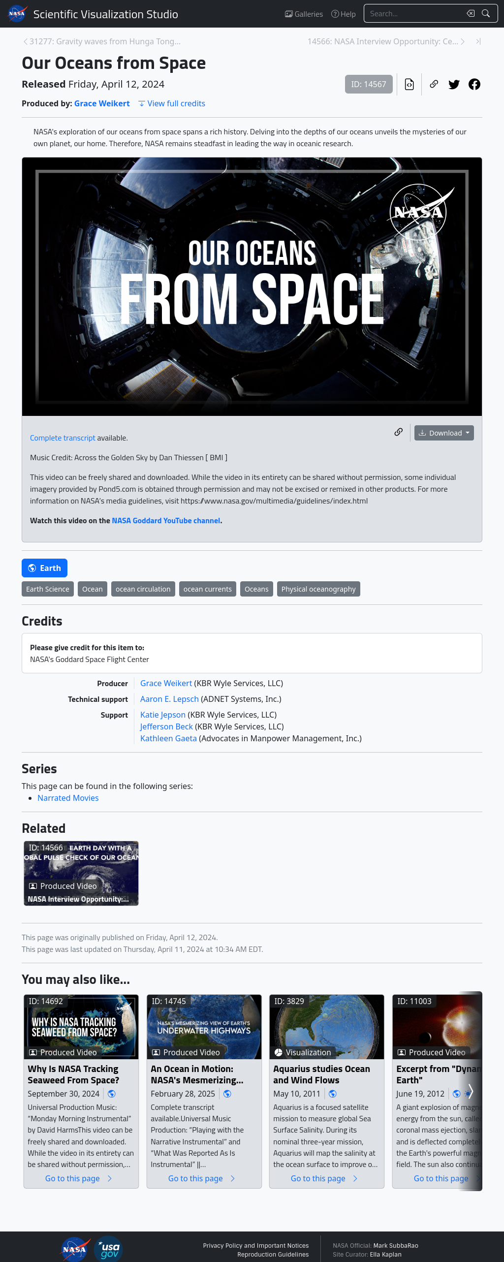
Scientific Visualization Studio (105, 14)
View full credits (171, 103)
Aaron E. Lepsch (170, 699)
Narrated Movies (68, 797)
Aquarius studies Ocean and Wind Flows (420, 1117)
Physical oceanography (319, 589)
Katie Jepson (164, 714)
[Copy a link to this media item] (398, 432)
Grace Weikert (102, 103)
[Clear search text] (468, 13)
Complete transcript (62, 437)
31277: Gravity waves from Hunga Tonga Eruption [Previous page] (105, 41)
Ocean (92, 589)
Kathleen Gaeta (169, 738)
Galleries (304, 14)
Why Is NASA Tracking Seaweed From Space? (93, 1117)
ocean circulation (143, 589)
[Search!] (487, 13)
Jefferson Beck (167, 726)
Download (441, 433)
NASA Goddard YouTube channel (166, 520)
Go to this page (98, 1221)
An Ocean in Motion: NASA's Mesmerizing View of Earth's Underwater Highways (249, 1117)
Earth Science (47, 589)
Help (343, 14)
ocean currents (208, 589)
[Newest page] (478, 41)
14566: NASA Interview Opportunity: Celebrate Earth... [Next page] (383, 41)
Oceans (257, 589)
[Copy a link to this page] (434, 84)
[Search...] (412, 13)
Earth (44, 568)
